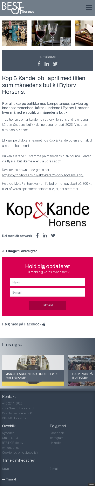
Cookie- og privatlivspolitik (20, 452)
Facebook (57, 433)
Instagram (56, 438)
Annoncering (11, 448)
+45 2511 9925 (12, 403)
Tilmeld (47, 305)
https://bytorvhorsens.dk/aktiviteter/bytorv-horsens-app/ (42, 175)
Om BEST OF (11, 438)
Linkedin (55, 443)
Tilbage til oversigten (21, 251)
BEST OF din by (12, 443)
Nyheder (8, 433)
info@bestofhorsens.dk (18, 408)
